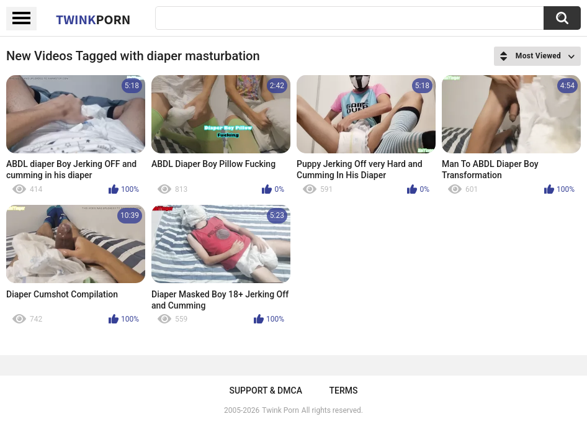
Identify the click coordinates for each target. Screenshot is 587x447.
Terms (343, 390)
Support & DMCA (265, 390)
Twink (93, 19)
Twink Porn (280, 410)
